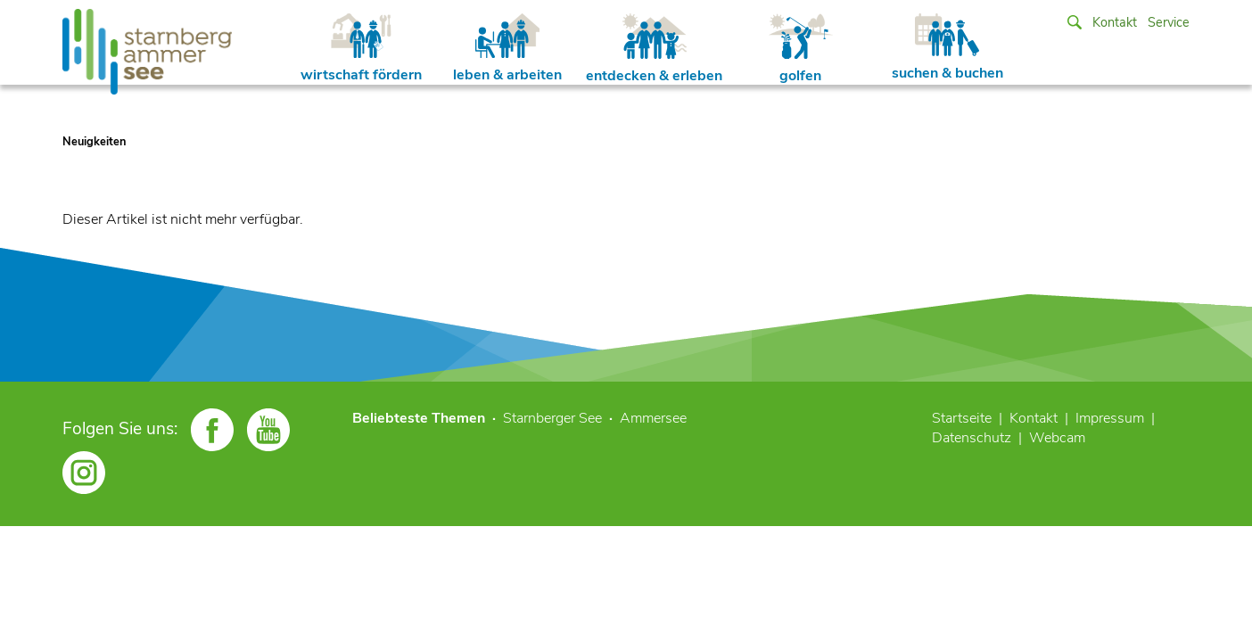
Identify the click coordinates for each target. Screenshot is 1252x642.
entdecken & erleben (654, 49)
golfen (801, 49)
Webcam (1057, 438)
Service (1169, 22)
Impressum (1109, 418)
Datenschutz (971, 438)
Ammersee (653, 418)
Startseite (962, 418)
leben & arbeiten (507, 49)
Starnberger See (552, 418)
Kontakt (1114, 22)
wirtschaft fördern (361, 49)
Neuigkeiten (94, 142)
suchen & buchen (947, 48)
